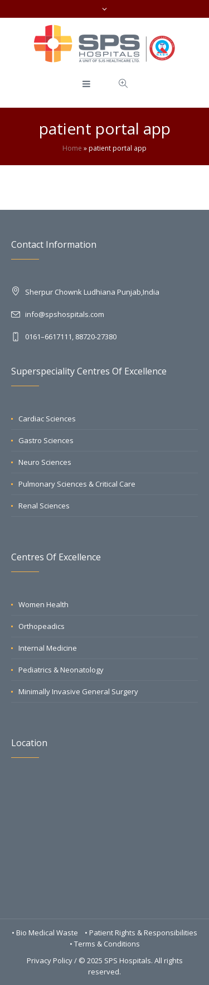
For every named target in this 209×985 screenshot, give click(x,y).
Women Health (43, 604)
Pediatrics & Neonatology (61, 670)
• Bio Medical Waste (46, 933)
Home (72, 148)
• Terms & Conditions (105, 944)
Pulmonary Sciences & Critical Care (76, 484)
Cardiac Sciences (47, 419)
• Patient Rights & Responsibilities (141, 933)
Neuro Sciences (44, 462)
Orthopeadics (41, 626)
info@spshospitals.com (64, 314)
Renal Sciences (44, 506)
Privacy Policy (49, 960)
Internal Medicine (47, 648)
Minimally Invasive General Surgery (78, 691)
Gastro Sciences (46, 440)
